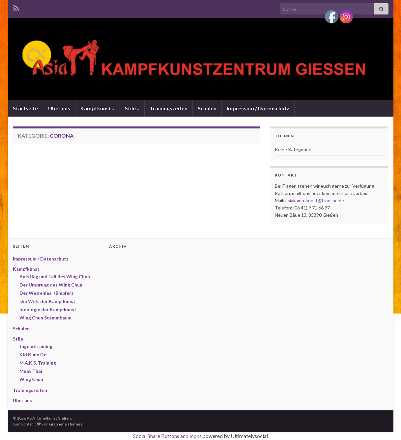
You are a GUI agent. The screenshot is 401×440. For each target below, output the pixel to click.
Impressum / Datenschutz (258, 108)
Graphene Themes (65, 424)
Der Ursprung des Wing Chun (50, 285)
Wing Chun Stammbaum (45, 317)
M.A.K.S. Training (37, 363)
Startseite (25, 108)
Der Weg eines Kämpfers (46, 293)
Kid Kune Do (33, 354)
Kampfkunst (97, 108)
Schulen (207, 108)
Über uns (59, 108)
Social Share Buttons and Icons (167, 436)
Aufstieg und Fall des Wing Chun (54, 276)
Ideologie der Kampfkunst (47, 309)
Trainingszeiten (168, 108)
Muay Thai (30, 371)
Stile (132, 108)
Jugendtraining (35, 346)
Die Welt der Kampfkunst (47, 301)
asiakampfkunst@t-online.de (314, 200)
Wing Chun (31, 379)
